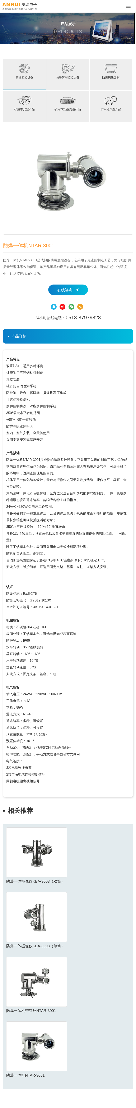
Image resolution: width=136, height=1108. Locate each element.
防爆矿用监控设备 (67, 71)
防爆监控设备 (24, 71)
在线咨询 (68, 290)
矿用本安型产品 (24, 103)
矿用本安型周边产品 (68, 103)
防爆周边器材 (111, 71)
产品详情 (19, 336)
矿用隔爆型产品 (111, 103)
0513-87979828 (83, 317)
